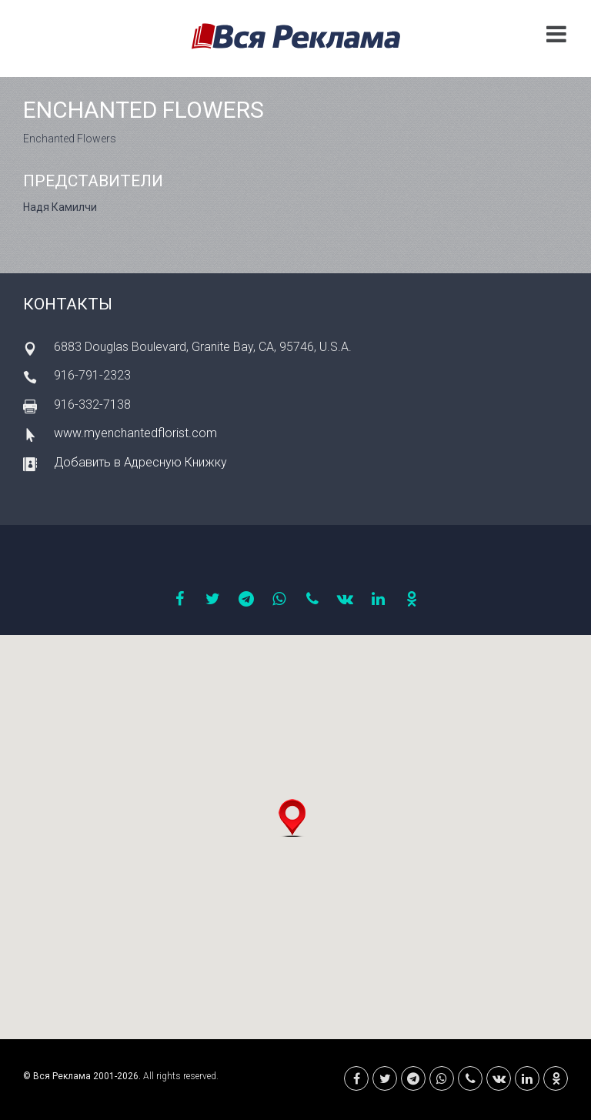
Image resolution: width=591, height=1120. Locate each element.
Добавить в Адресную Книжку (140, 462)
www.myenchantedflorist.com (135, 433)
